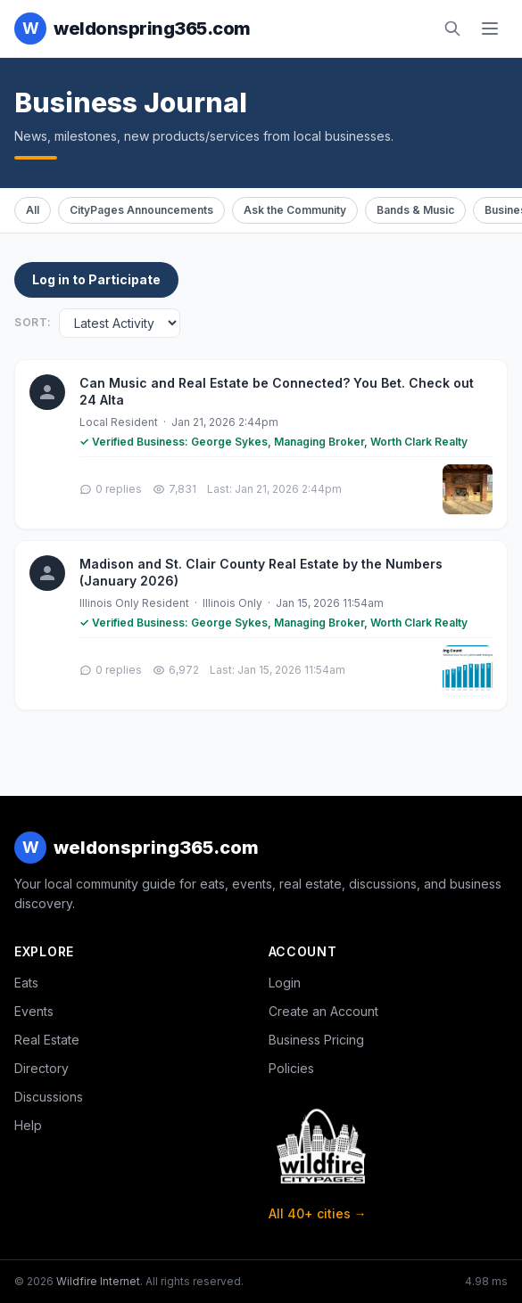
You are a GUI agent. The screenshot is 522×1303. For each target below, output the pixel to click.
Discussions (48, 1096)
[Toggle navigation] (490, 28)
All (32, 210)
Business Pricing (316, 1039)
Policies (291, 1068)
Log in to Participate (96, 279)
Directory (41, 1068)
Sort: (33, 322)
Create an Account (323, 1011)
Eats (26, 982)
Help (28, 1125)
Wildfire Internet (98, 1281)
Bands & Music (415, 210)
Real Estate (46, 1039)
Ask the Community (295, 210)
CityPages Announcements (141, 210)
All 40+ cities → (318, 1213)
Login (285, 982)
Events (34, 1011)
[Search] (452, 28)
